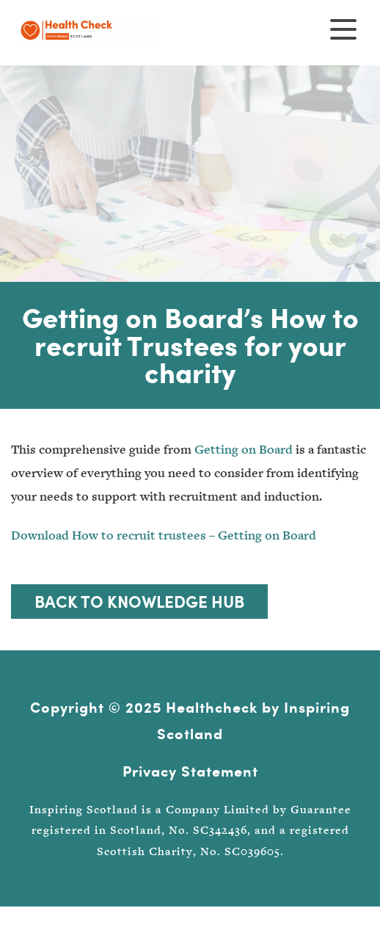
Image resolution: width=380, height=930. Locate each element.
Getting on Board (243, 449)
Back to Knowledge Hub (139, 601)
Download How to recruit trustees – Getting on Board (163, 535)
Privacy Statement (190, 771)
